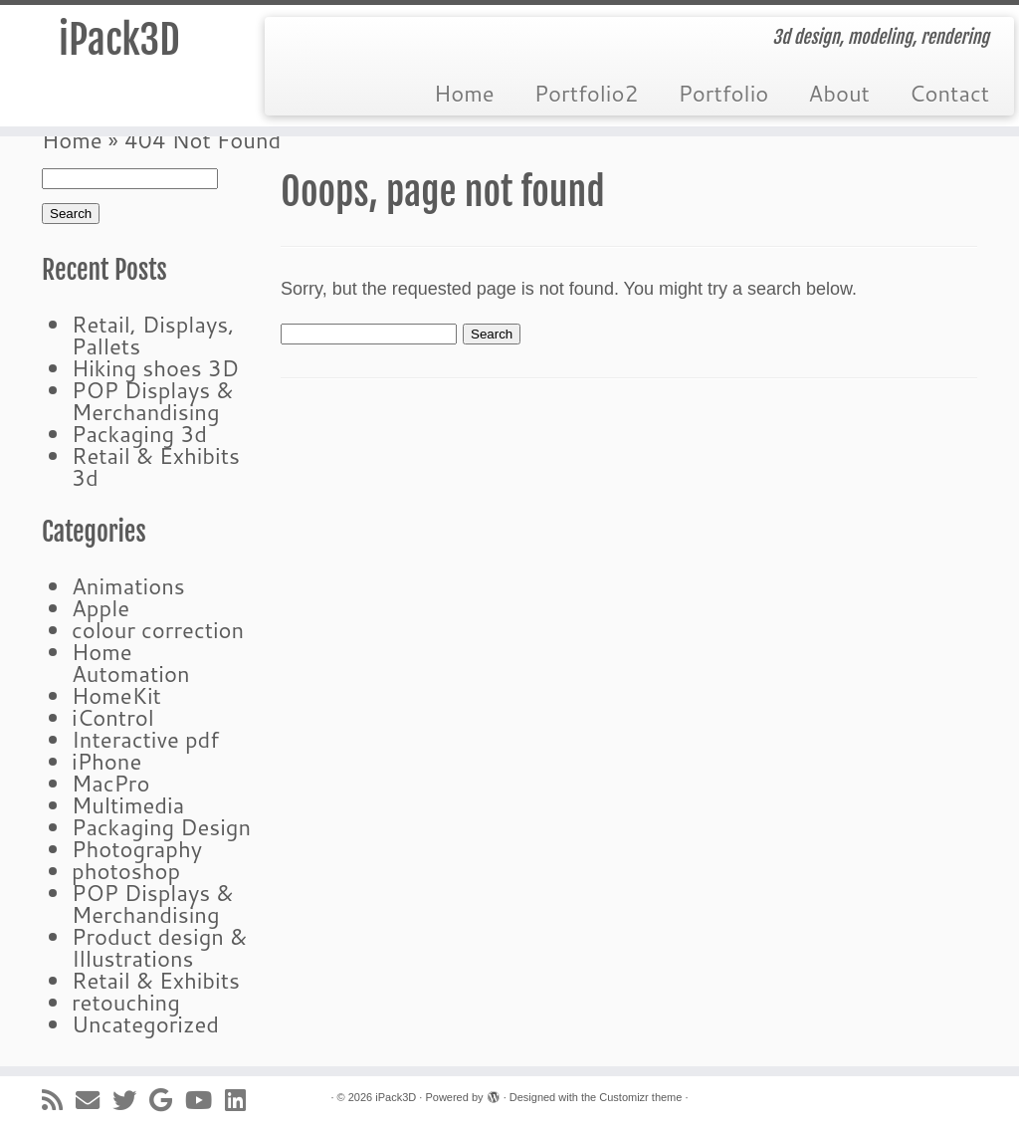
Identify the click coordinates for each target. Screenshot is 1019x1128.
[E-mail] (94, 1100)
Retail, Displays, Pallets (153, 335)
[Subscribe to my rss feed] (59, 1100)
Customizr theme (640, 1097)
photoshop (126, 870)
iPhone (106, 761)
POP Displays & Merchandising (152, 400)
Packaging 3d (139, 433)
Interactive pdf (145, 739)
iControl (113, 717)
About (839, 93)
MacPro (110, 783)
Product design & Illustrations (159, 947)
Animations (128, 585)
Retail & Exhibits (156, 980)
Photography (137, 848)
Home (464, 93)
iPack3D (119, 40)
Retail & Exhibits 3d (156, 466)
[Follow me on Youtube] (205, 1100)
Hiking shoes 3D (155, 367)
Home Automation (131, 662)
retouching (126, 1002)
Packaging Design (161, 826)
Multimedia (128, 805)
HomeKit (116, 695)
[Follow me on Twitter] (130, 1100)
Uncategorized (145, 1024)
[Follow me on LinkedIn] (242, 1100)
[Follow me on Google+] (167, 1100)
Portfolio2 (586, 93)
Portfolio (723, 93)
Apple (100, 607)
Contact (949, 93)
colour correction (158, 629)
